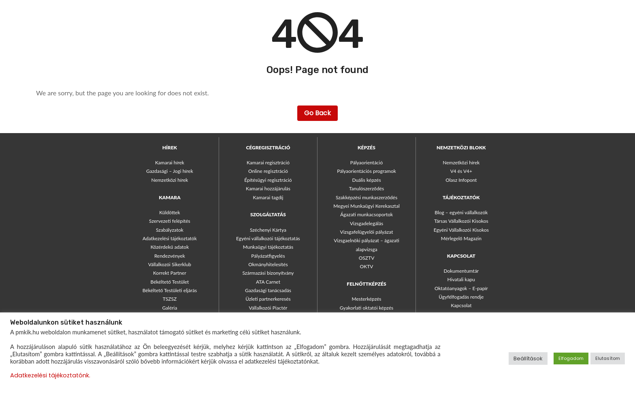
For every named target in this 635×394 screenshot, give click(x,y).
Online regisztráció (268, 171)
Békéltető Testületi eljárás (170, 290)
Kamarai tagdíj (268, 197)
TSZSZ (170, 299)
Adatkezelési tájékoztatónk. (50, 375)
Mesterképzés (366, 299)
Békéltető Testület (170, 282)
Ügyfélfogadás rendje (461, 297)
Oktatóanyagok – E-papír (461, 288)
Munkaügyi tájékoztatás (268, 247)
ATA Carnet (268, 282)
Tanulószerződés (366, 188)
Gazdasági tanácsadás (268, 290)
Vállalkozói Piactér (268, 308)
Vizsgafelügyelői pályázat (366, 232)
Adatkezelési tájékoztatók (170, 238)
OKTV (366, 266)
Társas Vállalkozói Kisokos (461, 221)
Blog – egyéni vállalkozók (461, 212)
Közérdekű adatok (170, 247)
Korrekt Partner (169, 273)
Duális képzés (366, 180)
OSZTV (367, 258)
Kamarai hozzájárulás (268, 188)
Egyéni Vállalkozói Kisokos (461, 230)
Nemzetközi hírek (169, 180)
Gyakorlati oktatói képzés (366, 308)
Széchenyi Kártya (268, 230)
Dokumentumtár (461, 271)
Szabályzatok (169, 230)
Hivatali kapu (461, 279)
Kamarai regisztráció (268, 162)
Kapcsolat (461, 305)
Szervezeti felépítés (169, 221)
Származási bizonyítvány (268, 273)
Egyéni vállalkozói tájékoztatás (268, 238)
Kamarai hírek (169, 162)
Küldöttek (169, 212)
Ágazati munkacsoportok (366, 214)
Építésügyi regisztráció (268, 180)
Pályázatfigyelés (268, 256)
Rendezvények (169, 256)
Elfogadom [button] (571, 358)
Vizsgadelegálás (366, 223)
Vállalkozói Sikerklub (169, 264)
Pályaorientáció (366, 162)
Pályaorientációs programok (366, 171)
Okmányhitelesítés (268, 264)
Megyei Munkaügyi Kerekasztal (366, 206)
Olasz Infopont (461, 180)
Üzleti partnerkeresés (268, 299)
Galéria (169, 308)
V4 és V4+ (461, 171)
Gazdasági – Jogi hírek (169, 171)
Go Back (317, 113)
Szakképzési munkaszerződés (366, 197)
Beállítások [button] (528, 358)
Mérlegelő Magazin (461, 238)
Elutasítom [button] (607, 358)
